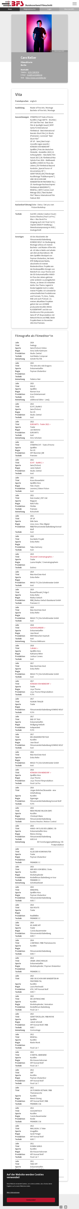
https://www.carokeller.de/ (36, 78)
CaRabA (33, 648)
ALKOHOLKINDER (37, 627)
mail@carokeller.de (34, 75)
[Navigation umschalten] (74, 3)
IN (61, 1207)
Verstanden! (31, 1200)
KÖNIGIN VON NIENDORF (40, 684)
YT (65, 1207)
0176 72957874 (33, 72)
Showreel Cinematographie (41, 557)
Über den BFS (69, 9)
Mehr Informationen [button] (13, 1192)
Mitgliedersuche (29, 9)
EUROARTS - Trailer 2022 (39, 424)
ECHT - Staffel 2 (36, 462)
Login (49, 9)
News (10, 9)
